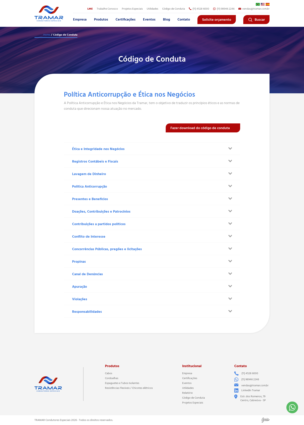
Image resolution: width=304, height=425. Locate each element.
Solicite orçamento (216, 19)
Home (46, 35)
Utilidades (152, 9)
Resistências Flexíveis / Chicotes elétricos (129, 388)
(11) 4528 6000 (199, 9)
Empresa (80, 19)
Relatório (187, 393)
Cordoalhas (111, 378)
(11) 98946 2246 (223, 9)
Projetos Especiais (132, 9)
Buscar (256, 19)
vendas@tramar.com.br (254, 9)
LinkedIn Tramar (247, 390)
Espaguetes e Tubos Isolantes (122, 383)
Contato (183, 19)
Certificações (126, 19)
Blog (166, 19)
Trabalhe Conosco (107, 9)
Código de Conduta (173, 9)
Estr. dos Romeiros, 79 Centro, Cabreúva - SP (250, 398)
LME (90, 9)
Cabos (108, 373)
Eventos (149, 19)
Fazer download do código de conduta (200, 128)
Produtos (101, 19)
